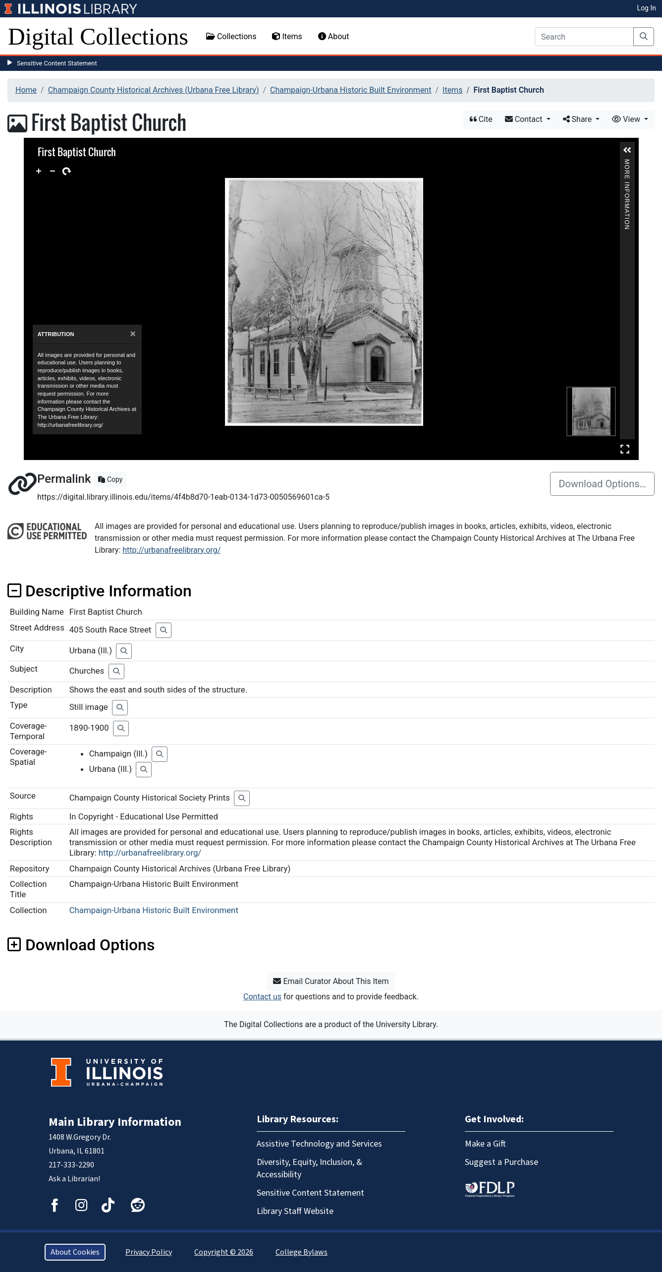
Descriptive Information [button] (99, 590)
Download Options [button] (81, 944)
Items (287, 36)
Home (26, 90)
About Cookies (75, 1252)
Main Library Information (115, 1122)
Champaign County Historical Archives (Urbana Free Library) (153, 90)
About (333, 36)
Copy (110, 479)
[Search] (584, 36)
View (627, 119)
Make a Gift (485, 1144)
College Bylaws (302, 1252)
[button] (627, 150)
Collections (231, 36)
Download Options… (602, 484)
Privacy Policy (148, 1252)
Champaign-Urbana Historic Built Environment (350, 90)
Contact (525, 119)
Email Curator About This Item (330, 981)
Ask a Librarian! (74, 1178)
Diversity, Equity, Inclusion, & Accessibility (309, 1168)
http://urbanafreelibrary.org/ (171, 550)
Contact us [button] (262, 996)
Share (578, 119)
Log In (646, 8)
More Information (626, 163)
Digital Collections (98, 36)
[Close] (132, 334)
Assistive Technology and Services (319, 1144)
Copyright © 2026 (223, 1252)
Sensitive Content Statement (57, 63)
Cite (481, 119)
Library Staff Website (295, 1211)
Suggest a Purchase (501, 1162)
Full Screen (624, 449)
